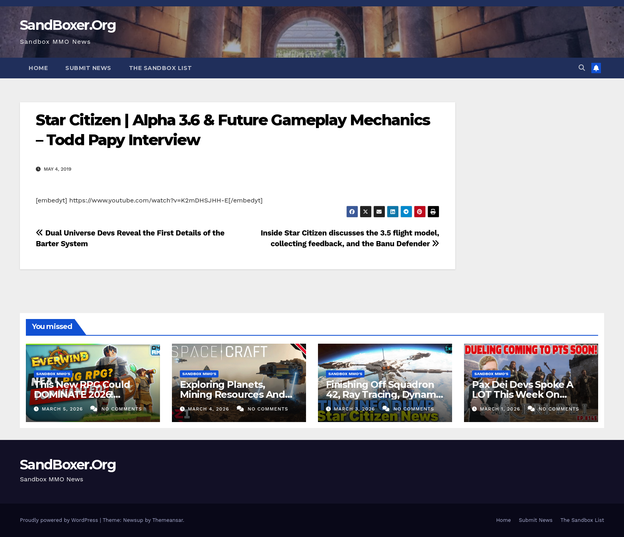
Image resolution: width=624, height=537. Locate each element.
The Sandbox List (160, 68)
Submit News (88, 68)
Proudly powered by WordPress (60, 520)
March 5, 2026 (63, 409)
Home (38, 68)
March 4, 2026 (209, 409)
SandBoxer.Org (68, 25)
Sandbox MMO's (53, 374)
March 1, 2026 (501, 409)
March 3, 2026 (355, 409)
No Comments (121, 409)
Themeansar (167, 520)
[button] (582, 68)
